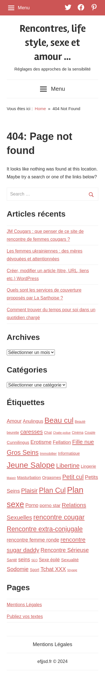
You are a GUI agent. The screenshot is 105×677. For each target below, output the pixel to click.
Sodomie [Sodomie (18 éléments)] (18, 569)
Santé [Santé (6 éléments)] (12, 560)
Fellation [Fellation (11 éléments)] (62, 442)
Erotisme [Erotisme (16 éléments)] (41, 442)
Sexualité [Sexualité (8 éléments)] (70, 559)
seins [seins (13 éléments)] (24, 559)
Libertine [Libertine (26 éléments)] (68, 465)
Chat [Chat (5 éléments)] (48, 432)
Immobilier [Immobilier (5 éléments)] (48, 453)
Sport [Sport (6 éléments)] (34, 569)
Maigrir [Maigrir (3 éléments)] (11, 478)
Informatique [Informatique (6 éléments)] (69, 453)
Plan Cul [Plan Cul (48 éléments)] (52, 490)
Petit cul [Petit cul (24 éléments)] (73, 477)
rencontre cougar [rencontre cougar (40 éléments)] (59, 517)
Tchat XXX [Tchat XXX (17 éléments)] (53, 569)
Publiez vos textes (25, 616)
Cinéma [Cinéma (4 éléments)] (77, 433)
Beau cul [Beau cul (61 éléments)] (59, 420)
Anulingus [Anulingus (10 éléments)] (33, 421)
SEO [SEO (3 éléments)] (34, 560)
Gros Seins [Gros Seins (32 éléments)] (23, 452)
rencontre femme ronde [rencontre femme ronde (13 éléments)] (33, 540)
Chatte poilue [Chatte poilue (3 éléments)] (62, 432)
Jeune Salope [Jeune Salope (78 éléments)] (31, 465)
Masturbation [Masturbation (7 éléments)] (29, 477)
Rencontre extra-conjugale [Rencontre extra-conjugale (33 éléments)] (45, 529)
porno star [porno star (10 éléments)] (50, 505)
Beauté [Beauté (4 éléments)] (80, 422)
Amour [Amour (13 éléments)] (14, 421)
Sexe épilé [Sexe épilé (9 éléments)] (49, 559)
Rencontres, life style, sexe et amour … (53, 42)
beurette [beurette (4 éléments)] (13, 433)
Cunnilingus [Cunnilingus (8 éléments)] (18, 442)
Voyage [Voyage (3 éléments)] (72, 570)
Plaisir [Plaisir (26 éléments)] (29, 490)
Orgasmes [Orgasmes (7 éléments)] (51, 477)
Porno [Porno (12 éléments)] (31, 505)
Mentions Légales (24, 604)
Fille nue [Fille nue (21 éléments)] (83, 442)
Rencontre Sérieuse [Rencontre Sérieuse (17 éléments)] (65, 550)
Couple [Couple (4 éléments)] (90, 433)
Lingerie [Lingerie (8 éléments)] (88, 466)
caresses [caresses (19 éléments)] (31, 432)
